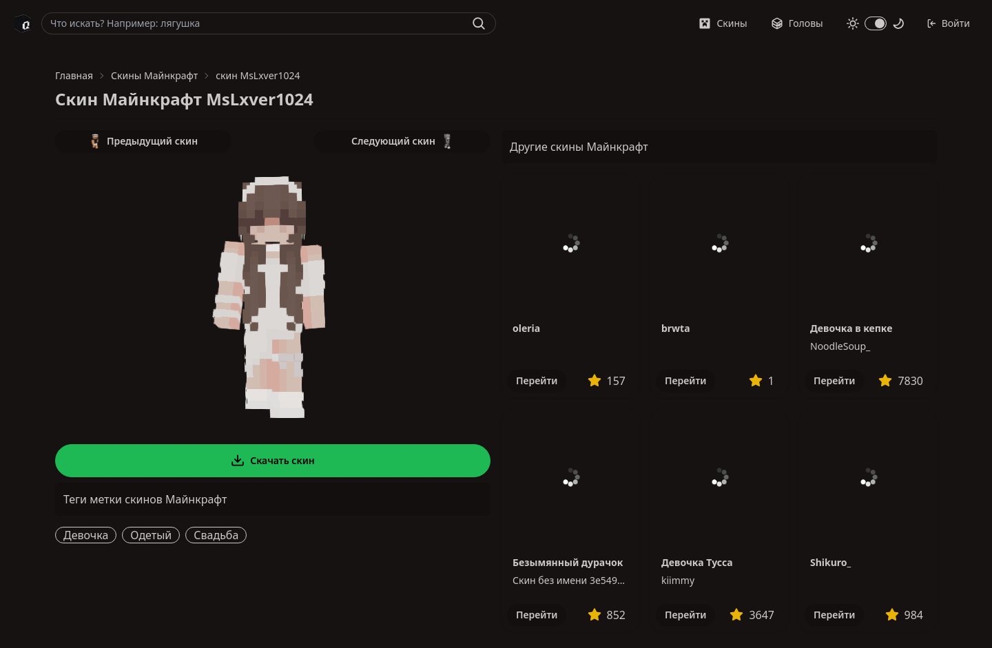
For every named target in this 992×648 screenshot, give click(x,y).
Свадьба (216, 535)
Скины (723, 23)
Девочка (85, 535)
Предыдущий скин (143, 141)
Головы (797, 23)
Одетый (151, 535)
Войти (948, 23)
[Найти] (479, 23)
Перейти (536, 380)
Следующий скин (402, 141)
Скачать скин (273, 461)
